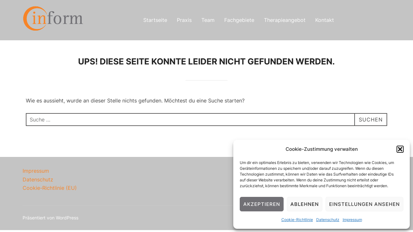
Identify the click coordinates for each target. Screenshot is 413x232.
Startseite (155, 20)
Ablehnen (304, 204)
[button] (400, 149)
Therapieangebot (285, 20)
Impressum (352, 219)
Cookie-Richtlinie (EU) (50, 188)
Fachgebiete (239, 20)
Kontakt (324, 20)
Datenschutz (327, 219)
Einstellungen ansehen (364, 204)
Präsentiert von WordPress (50, 217)
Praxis (184, 20)
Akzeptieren (261, 204)
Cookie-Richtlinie (297, 219)
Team (208, 20)
